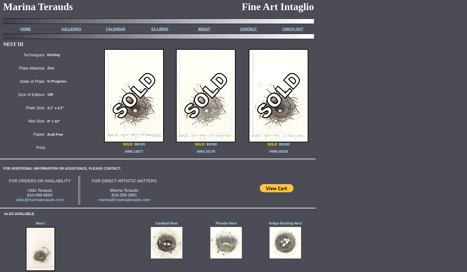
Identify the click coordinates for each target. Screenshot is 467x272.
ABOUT (204, 29)
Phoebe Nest (226, 223)
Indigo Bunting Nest (285, 223)
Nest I (40, 223)
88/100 (139, 144)
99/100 (278, 142)
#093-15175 (205, 151)
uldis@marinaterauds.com (40, 199)
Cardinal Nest (167, 223)
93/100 (206, 142)
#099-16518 (278, 151)
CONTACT (248, 29)
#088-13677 (134, 151)
